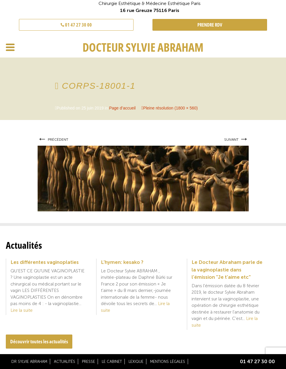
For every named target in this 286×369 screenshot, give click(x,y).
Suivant (236, 139)
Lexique (136, 361)
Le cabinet (112, 361)
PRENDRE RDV (209, 25)
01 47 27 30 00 (76, 25)
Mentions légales (167, 361)
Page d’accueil (122, 108)
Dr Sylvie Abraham (29, 361)
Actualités (64, 361)
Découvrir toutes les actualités (39, 341)
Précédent (53, 139)
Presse (88, 361)
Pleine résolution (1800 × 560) (170, 108)
